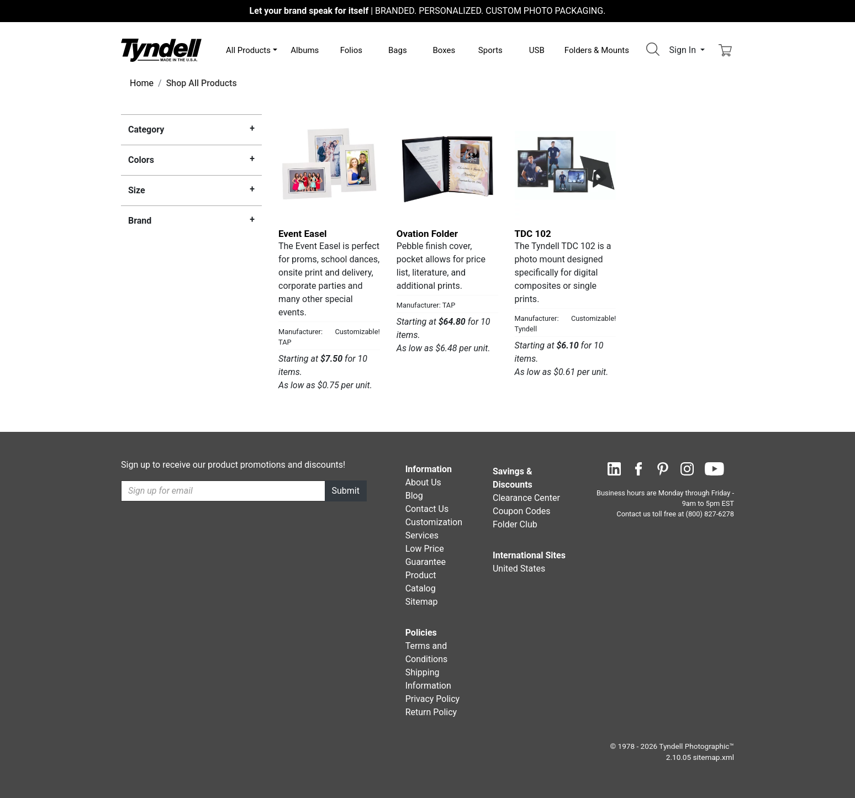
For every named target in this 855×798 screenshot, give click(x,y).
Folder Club (515, 524)
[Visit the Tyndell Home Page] (161, 49)
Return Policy (431, 712)
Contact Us (427, 509)
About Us (423, 482)
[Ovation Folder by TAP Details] (447, 169)
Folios (351, 50)
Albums (305, 50)
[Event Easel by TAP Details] (329, 169)
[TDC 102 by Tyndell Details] (565, 169)
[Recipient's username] (223, 490)
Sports (490, 50)
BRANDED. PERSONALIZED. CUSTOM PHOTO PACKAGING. (428, 11)
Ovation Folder (427, 233)
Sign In (683, 50)
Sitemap (421, 601)
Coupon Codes (522, 511)
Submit (346, 490)
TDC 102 (533, 233)
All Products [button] (248, 50)
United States (519, 568)
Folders (596, 50)
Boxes (443, 50)
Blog (414, 495)
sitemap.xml (713, 757)
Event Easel (302, 233)
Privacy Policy (432, 699)
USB (537, 50)
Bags (397, 50)
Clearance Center (526, 498)
